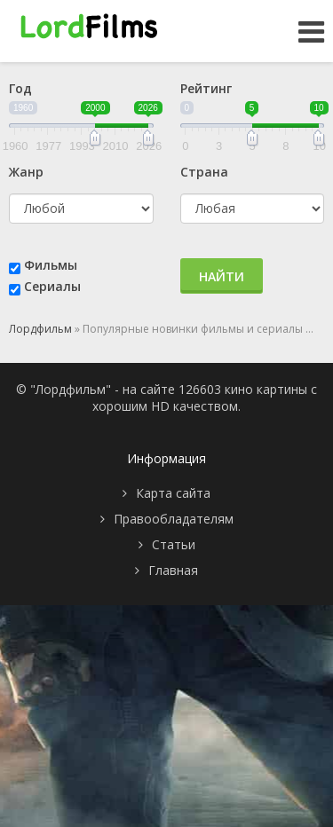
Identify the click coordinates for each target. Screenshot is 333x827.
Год (20, 88)
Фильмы (50, 264)
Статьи (173, 544)
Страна (204, 171)
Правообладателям (174, 518)
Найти (221, 276)
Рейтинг (206, 88)
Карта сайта (173, 492)
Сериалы (52, 286)
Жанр (26, 171)
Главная (173, 570)
